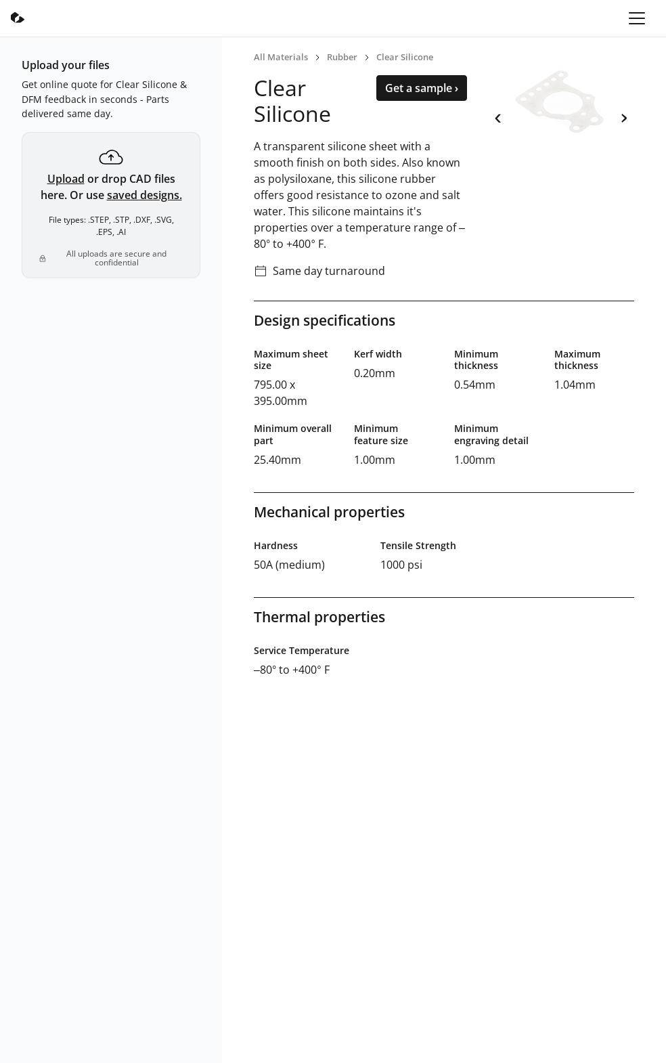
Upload (66, 178)
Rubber (342, 57)
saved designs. (144, 195)
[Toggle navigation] (637, 18)
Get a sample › (422, 88)
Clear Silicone (404, 57)
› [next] (623, 116)
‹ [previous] (497, 116)
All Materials (281, 57)
